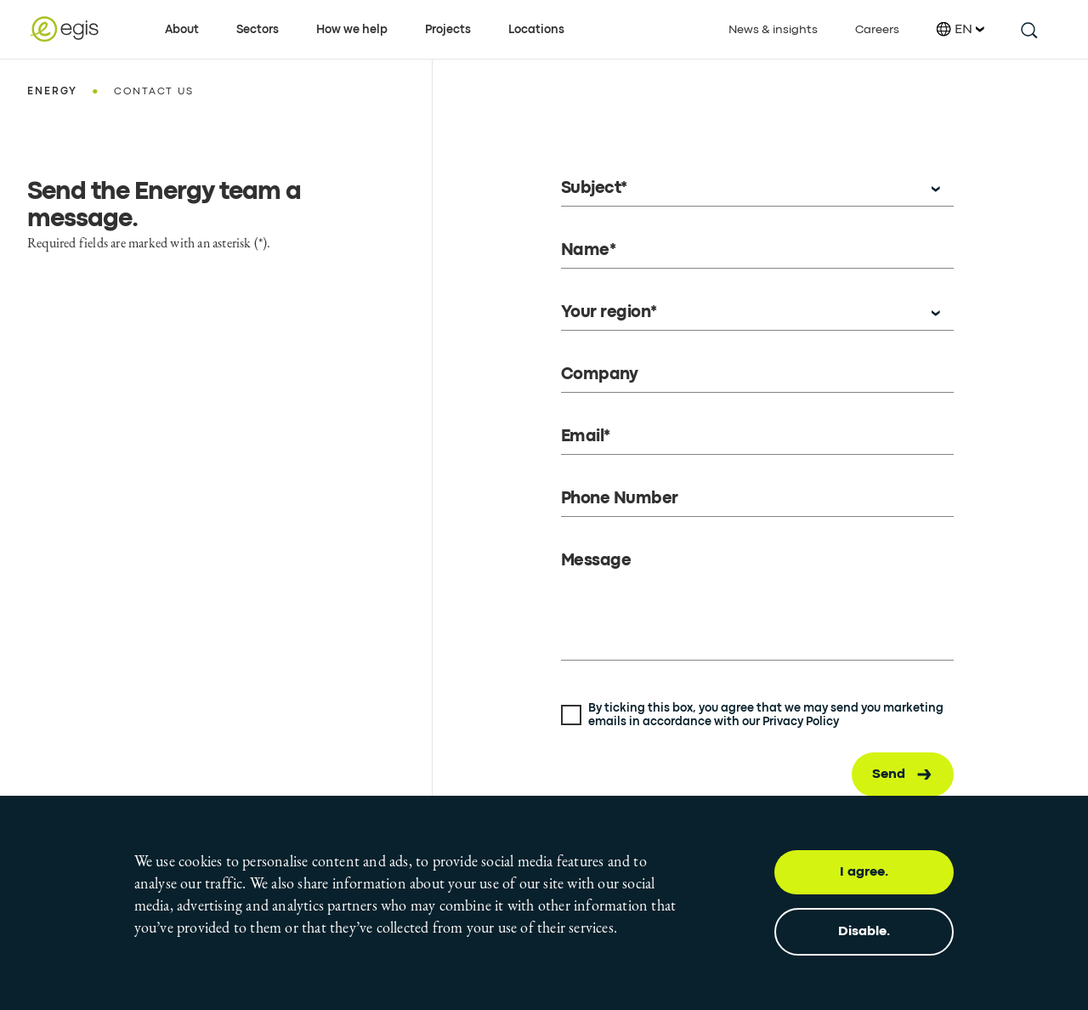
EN (960, 29)
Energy (52, 92)
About (182, 30)
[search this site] (1028, 29)
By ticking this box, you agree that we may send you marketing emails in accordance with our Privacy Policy (766, 715)
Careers (877, 30)
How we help (352, 30)
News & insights (773, 30)
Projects (448, 30)
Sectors (257, 30)
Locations (536, 30)
